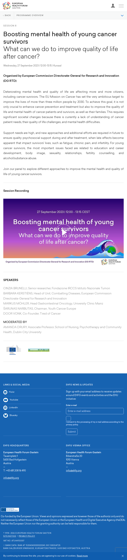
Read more (82, 556)
